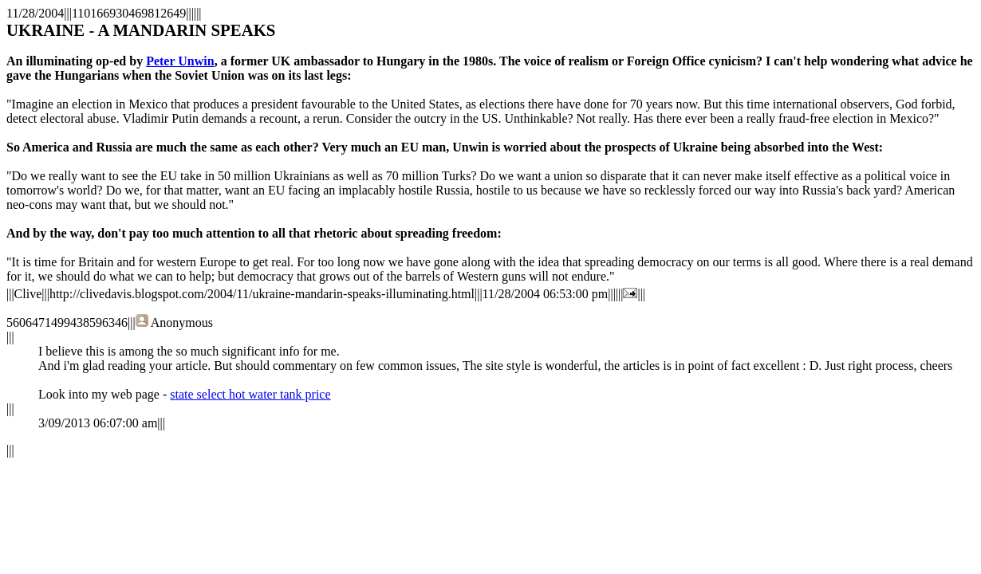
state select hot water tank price (250, 394)
